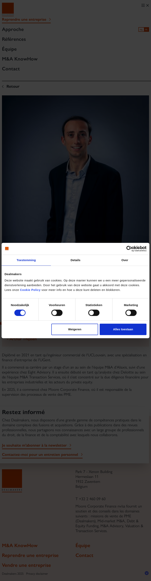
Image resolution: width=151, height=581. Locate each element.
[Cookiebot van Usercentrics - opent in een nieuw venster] (129, 249)
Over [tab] (124, 260)
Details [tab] (75, 260)
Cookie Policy (30, 289)
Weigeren (74, 329)
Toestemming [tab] (26, 260)
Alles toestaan (123, 329)
